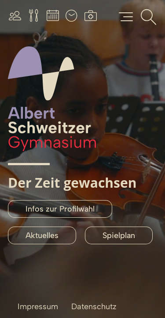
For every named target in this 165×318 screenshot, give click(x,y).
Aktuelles (42, 235)
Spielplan (119, 235)
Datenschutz (94, 306)
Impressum (38, 306)
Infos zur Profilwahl (60, 209)
